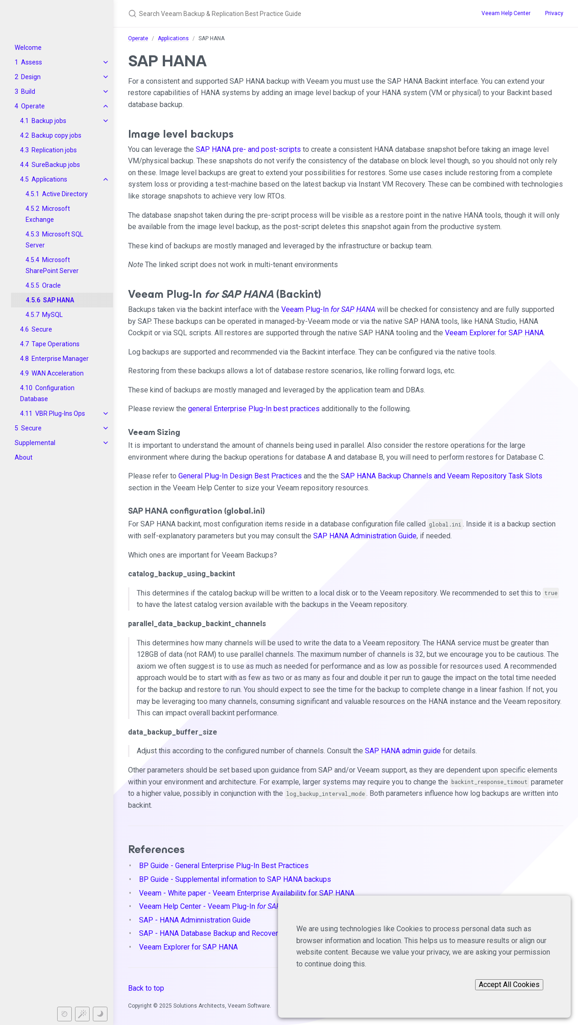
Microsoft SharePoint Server (52, 265)
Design (31, 76)
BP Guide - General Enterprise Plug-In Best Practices (224, 865)
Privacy (554, 13)
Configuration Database (47, 393)
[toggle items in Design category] (105, 77)
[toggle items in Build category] (105, 91)
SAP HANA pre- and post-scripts (248, 149)
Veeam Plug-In (328, 309)
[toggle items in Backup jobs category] (105, 120)
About (23, 457)
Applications (49, 179)
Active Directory (65, 194)
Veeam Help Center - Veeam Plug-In (220, 906)
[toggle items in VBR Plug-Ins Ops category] (105, 413)
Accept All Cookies (509, 984)
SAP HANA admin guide (403, 750)
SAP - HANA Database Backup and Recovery (210, 933)
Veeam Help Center (506, 13)
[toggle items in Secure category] (105, 428)
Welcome (28, 47)
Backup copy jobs (56, 135)
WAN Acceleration (58, 373)
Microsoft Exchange (48, 214)
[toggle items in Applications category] (105, 179)
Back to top (146, 988)
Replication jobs (54, 150)
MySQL (52, 314)
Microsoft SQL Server (54, 240)
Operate (33, 106)
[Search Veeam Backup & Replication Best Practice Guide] (289, 13)
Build (28, 91)
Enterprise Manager (60, 358)
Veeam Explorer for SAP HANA (494, 332)
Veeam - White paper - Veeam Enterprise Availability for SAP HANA (246, 893)
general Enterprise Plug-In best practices (254, 408)
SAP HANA (58, 300)
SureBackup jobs (56, 164)
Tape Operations (56, 344)
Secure (42, 329)
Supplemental (35, 442)
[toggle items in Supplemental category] (105, 442)
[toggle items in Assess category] (105, 62)
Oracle (51, 285)
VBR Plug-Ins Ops (60, 413)
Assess (31, 62)
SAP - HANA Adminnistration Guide (195, 920)
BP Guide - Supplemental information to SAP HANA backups (235, 879)
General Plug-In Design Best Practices (240, 476)
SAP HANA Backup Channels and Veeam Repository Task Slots (441, 476)
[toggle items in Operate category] (105, 106)
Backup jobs (49, 120)
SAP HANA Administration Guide (365, 535)
